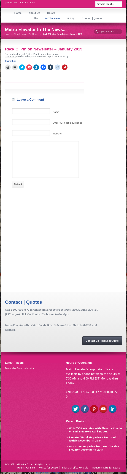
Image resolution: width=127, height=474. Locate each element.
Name (56, 111)
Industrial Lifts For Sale (74, 467)
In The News (52, 18)
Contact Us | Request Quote (102, 340)
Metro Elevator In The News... (26, 34)
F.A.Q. (71, 18)
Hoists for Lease (48, 467)
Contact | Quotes (92, 18)
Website (57, 133)
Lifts (35, 18)
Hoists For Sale (26, 467)
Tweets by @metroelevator (19, 368)
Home (17, 13)
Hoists (51, 13)
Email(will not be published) (68, 122)
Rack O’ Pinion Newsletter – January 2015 (43, 49)
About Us (34, 13)
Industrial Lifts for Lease (106, 467)
